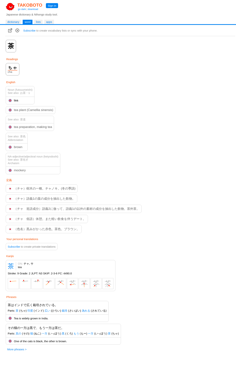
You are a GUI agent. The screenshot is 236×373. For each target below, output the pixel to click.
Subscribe (29, 30)
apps (49, 21)
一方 (44, 333)
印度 (30, 310)
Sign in (52, 5)
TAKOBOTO (29, 5)
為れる (86, 310)
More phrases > (17, 349)
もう (76, 333)
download (33, 9)
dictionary (13, 21)
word (28, 21)
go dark (22, 9)
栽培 (64, 310)
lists (38, 21)
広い (47, 310)
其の (18, 333)
